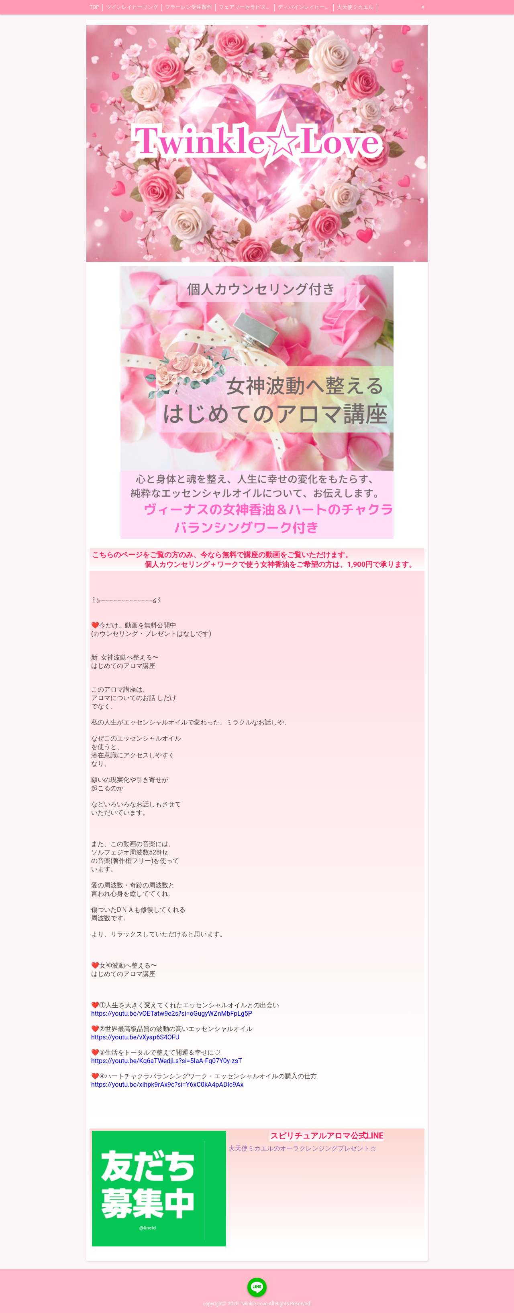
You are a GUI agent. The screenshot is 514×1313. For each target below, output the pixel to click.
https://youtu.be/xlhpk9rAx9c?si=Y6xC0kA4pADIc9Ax (167, 1084)
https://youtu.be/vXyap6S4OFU (135, 1037)
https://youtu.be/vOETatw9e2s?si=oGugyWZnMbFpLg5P (171, 1013)
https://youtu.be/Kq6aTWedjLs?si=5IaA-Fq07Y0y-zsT (166, 1061)
